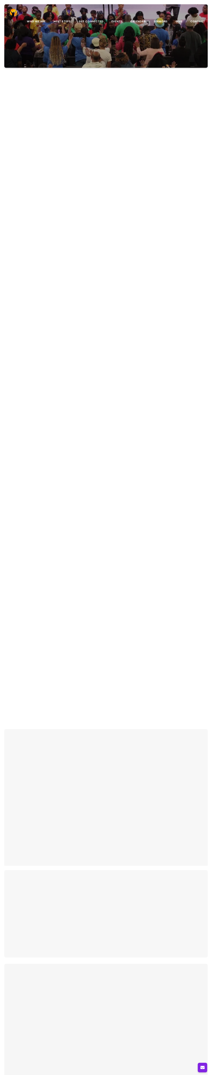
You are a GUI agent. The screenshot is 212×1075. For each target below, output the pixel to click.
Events (116, 21)
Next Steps (62, 21)
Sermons (161, 21)
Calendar (138, 21)
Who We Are (36, 21)
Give (179, 21)
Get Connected (91, 21)
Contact (197, 21)
